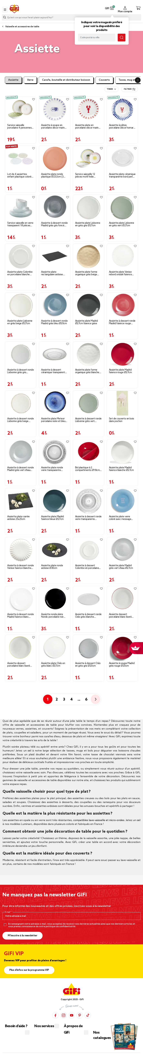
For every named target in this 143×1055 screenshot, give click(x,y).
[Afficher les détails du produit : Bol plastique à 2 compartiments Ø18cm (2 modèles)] (88, 452)
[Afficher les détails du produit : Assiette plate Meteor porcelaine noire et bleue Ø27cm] (54, 403)
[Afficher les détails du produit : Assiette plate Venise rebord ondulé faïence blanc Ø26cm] (122, 256)
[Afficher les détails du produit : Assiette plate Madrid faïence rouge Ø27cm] (122, 354)
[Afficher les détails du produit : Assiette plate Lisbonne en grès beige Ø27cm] (20, 305)
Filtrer (129, 89)
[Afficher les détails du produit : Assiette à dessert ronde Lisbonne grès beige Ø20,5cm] (20, 403)
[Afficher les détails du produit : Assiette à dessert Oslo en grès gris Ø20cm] (88, 647)
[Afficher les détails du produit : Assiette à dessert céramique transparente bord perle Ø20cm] (54, 354)
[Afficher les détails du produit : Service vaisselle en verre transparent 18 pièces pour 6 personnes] (20, 207)
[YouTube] (71, 1015)
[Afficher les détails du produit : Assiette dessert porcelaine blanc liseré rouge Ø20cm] (122, 599)
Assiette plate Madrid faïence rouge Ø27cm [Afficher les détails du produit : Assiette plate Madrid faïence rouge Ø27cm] (120, 371)
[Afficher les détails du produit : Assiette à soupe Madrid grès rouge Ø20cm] (122, 647)
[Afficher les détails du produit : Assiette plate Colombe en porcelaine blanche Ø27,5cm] (20, 256)
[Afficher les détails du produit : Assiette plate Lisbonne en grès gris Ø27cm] (88, 207)
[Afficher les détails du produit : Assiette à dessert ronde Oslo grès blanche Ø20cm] (88, 599)
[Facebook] (55, 1015)
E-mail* (8, 912)
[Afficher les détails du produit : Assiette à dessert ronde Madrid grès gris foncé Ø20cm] (54, 207)
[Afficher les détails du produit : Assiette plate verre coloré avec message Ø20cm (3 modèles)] (122, 501)
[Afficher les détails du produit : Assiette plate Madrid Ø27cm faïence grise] (88, 305)
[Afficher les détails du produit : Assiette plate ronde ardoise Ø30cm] (54, 550)
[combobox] (71, 17)
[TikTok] (87, 1015)
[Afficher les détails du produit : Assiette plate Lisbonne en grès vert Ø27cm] (122, 207)
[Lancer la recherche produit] (4, 17)
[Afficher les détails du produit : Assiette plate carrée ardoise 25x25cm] (20, 501)
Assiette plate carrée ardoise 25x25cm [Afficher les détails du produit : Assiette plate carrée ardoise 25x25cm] (18, 517)
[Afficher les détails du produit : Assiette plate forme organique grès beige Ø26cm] (88, 256)
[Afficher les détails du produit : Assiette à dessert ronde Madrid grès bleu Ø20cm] (54, 305)
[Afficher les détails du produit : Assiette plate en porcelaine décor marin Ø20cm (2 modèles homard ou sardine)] (88, 109)
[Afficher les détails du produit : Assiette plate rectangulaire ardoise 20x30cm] (54, 256)
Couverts (104, 80)
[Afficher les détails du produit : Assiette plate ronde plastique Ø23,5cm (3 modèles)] (54, 158)
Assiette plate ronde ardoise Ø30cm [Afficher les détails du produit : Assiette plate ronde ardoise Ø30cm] (52, 566)
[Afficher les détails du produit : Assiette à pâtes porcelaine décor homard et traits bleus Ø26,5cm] (122, 109)
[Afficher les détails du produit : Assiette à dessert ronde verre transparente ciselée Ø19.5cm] (88, 501)
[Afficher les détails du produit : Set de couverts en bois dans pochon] (122, 403)
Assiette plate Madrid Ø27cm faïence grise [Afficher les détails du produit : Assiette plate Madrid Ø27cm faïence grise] (86, 322)
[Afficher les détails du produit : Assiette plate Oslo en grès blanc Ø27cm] (54, 647)
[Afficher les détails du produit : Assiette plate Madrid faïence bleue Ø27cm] (54, 501)
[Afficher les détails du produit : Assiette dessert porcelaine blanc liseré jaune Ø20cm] (20, 647)
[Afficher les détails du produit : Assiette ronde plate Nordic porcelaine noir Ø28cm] (54, 599)
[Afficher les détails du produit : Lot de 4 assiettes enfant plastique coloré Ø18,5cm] (20, 158)
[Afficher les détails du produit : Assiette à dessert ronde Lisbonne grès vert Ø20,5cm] (88, 403)
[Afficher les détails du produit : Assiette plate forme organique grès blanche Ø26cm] (88, 354)
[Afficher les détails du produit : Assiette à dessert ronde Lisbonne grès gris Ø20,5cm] (20, 354)
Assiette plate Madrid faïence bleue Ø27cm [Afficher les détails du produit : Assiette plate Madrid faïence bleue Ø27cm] (52, 517)
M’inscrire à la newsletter (22, 935)
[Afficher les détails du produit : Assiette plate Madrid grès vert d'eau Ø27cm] (122, 550)
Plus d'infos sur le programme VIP (29, 970)
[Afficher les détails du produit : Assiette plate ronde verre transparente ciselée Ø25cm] (54, 452)
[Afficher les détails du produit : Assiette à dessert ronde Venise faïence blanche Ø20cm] (20, 550)
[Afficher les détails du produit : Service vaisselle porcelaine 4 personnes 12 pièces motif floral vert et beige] (20, 109)
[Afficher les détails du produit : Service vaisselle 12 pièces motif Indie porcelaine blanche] (88, 158)
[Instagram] (63, 1015)
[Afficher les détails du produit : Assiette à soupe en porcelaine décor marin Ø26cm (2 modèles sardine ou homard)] (54, 109)
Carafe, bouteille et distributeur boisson (66, 80)
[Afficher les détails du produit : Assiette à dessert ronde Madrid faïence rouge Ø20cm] (122, 305)
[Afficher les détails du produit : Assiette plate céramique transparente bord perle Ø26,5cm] (122, 158)
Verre (30, 80)
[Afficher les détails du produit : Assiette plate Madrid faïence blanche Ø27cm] (122, 452)
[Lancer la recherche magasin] (121, 37)
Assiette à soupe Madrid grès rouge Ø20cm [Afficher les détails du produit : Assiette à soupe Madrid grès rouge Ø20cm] (122, 664)
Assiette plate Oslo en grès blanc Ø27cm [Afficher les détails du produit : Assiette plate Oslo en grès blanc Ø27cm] (53, 664)
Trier (110, 89)
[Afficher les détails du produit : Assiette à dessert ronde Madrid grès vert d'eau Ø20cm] (20, 452)
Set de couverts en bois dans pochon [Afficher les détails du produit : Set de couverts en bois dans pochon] (121, 420)
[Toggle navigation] (5, 9)
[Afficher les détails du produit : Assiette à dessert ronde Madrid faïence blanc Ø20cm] (20, 599)
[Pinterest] (79, 1015)
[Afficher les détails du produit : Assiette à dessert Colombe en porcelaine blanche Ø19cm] (88, 550)
